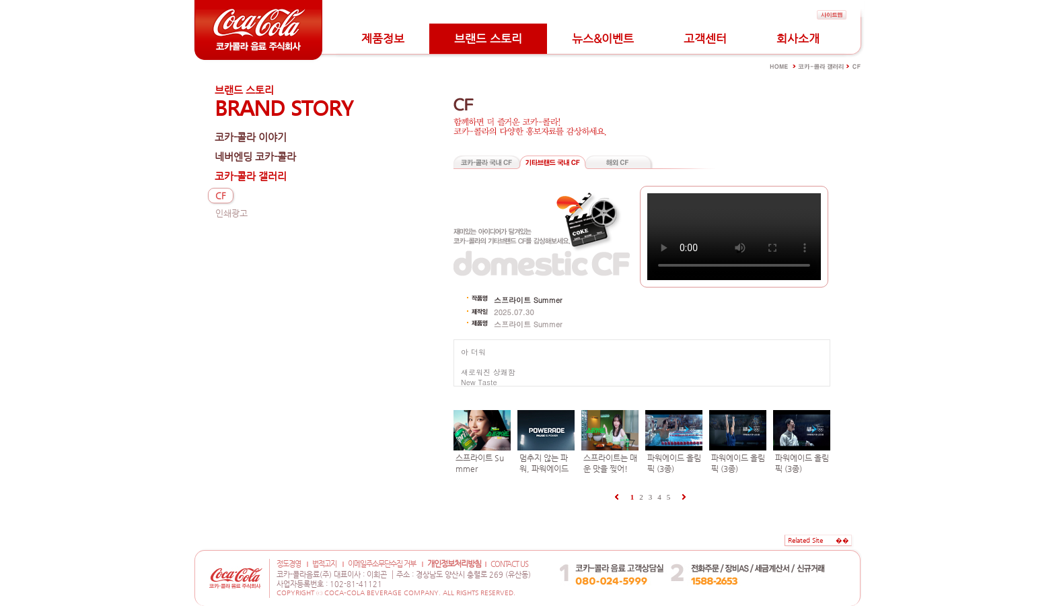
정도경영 (289, 564)
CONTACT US (509, 564)
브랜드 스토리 (488, 38)
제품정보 (382, 38)
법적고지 (324, 564)
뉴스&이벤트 (603, 38)
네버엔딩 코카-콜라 (255, 156)
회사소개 (798, 38)
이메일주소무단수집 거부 (382, 564)
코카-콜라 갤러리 (251, 176)
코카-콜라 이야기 (251, 137)
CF (220, 196)
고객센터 (705, 38)
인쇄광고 (231, 213)
